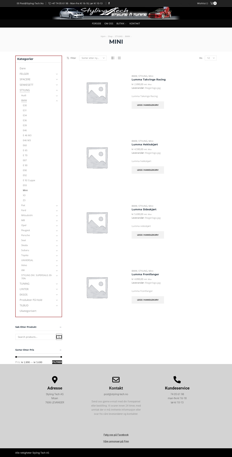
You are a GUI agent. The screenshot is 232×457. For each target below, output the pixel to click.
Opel (23, 225)
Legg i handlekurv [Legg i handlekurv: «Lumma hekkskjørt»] (148, 170)
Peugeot (25, 230)
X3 (24, 195)
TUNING (24, 283)
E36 (25, 120)
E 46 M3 (27, 135)
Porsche (25, 235)
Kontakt (116, 388)
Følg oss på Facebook (116, 434)
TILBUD (24, 305)
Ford (23, 210)
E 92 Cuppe (29, 180)
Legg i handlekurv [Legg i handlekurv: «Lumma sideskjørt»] (148, 235)
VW (23, 270)
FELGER (24, 74)
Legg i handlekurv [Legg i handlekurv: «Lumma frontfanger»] (148, 300)
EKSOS (24, 294)
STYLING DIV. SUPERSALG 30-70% (36, 277)
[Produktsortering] (93, 58)
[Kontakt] (116, 379)
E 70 (25, 155)
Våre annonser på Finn (116, 441)
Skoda (24, 245)
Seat (23, 240)
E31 (25, 110)
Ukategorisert (28, 311)
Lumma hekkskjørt (145, 144)
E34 (25, 115)
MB (23, 220)
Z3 (24, 200)
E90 (25, 170)
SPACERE (25, 79)
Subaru (25, 250)
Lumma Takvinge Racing (149, 79)
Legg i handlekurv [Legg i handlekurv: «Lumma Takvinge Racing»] (148, 105)
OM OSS (108, 23)
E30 (25, 105)
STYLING (119, 36)
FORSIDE (96, 23)
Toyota (24, 255)
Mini (151, 76)
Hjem (103, 36)
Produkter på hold (31, 300)
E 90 (25, 165)
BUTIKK (121, 23)
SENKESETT (26, 85)
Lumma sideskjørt (144, 209)
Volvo (24, 265)
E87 (25, 160)
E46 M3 (27, 140)
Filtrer (57, 362)
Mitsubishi (27, 215)
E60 (25, 145)
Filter (71, 57)
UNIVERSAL (27, 260)
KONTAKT (135, 23)
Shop (110, 36)
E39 (25, 125)
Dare (23, 68)
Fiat (23, 205)
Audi (23, 95)
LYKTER (24, 289)
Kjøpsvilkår (211, 452)
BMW (127, 36)
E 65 (25, 150)
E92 (25, 175)
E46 (25, 130)
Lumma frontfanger (145, 274)
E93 (25, 185)
